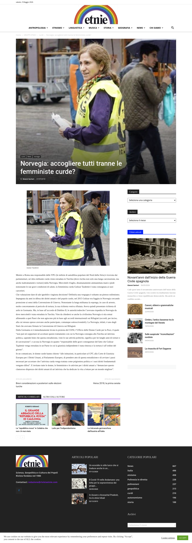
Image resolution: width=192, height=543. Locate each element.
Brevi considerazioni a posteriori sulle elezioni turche (38, 385)
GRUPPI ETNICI (30, 35)
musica (94, 27)
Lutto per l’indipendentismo (64, 428)
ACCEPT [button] (182, 538)
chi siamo (156, 27)
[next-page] (22, 437)
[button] (172, 28)
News (29, 157)
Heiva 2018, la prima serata (106, 383)
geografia (125, 27)
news (141, 27)
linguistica (76, 27)
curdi (41, 35)
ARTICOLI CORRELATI (28, 397)
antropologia (38, 27)
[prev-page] (18, 437)
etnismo (58, 27)
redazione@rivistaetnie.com (42, 482)
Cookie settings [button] (168, 538)
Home (18, 35)
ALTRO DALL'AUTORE (54, 397)
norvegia (37, 157)
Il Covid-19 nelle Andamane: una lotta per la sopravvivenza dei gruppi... (104, 483)
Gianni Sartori (28, 179)
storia (109, 27)
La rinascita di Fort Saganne (158, 348)
